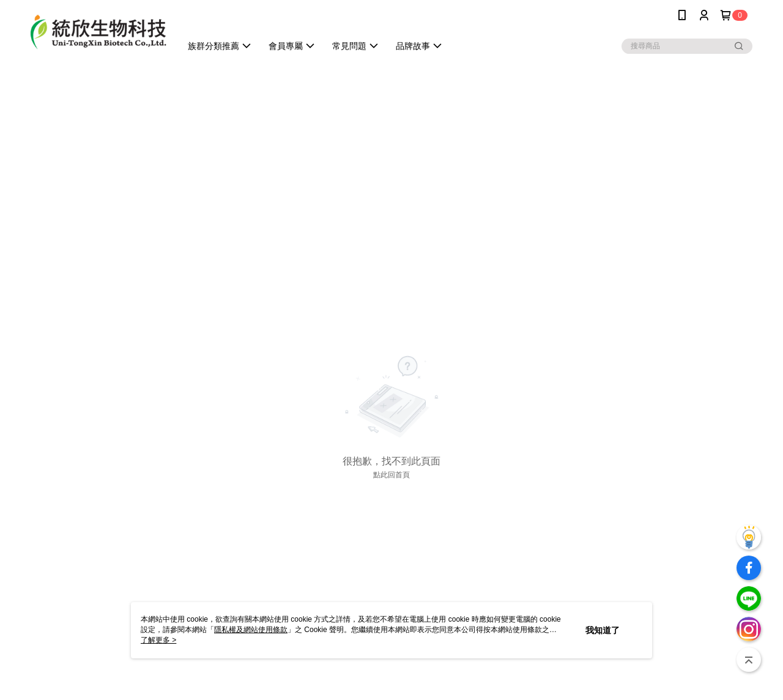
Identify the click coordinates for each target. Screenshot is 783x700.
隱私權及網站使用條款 (251, 629)
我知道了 (602, 630)
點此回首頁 (391, 475)
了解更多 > (158, 640)
